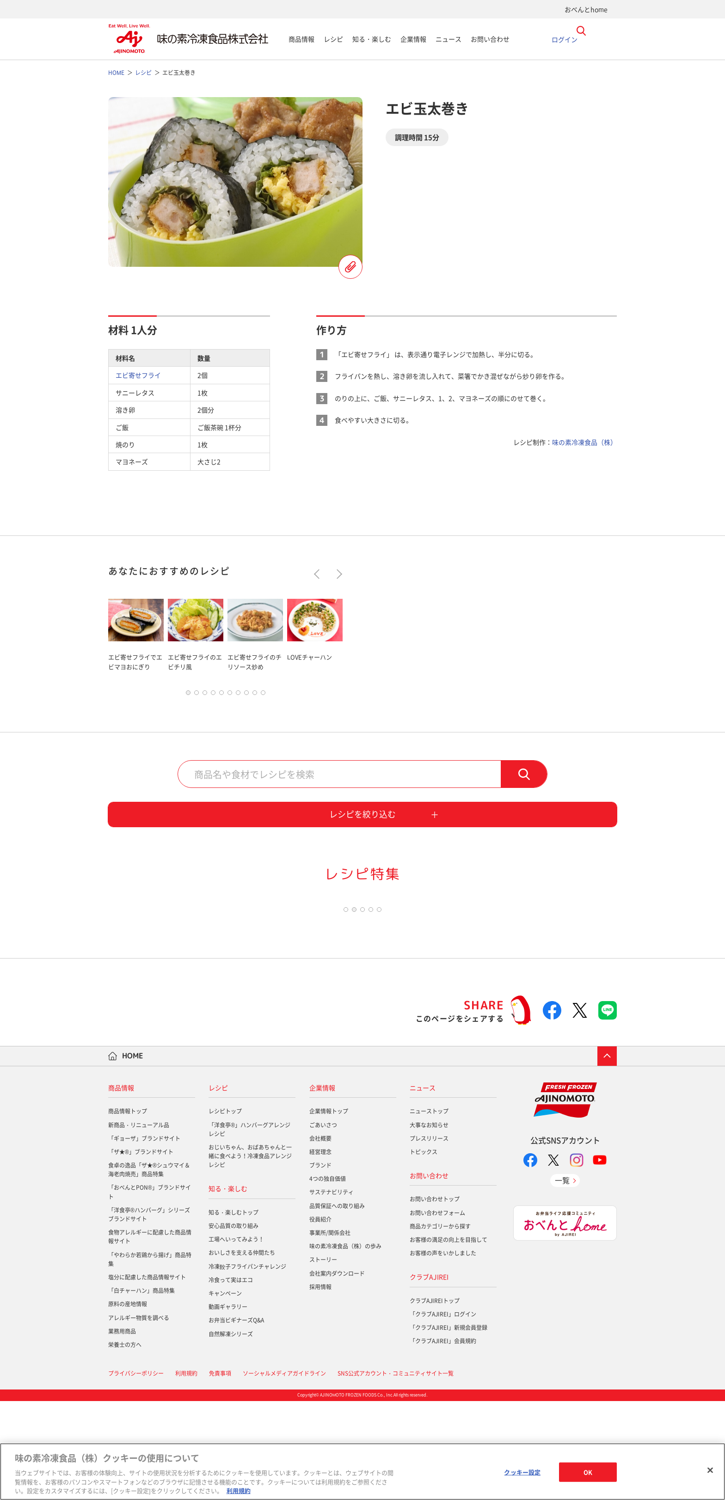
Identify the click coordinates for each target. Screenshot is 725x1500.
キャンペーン (225, 1392)
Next (337, 574)
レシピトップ (225, 1210)
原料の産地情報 (127, 1403)
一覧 (562, 1279)
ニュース (448, 38)
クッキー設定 (522, 1472)
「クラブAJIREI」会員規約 (443, 1440)
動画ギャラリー (228, 1406)
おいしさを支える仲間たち (242, 1351)
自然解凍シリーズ (231, 1432)
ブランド (320, 1264)
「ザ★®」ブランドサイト (140, 1251)
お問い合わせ (490, 38)
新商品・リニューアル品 (138, 1223)
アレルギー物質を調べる (138, 1416)
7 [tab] (238, 695)
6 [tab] (229, 695)
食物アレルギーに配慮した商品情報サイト (149, 1335)
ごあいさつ (323, 1223)
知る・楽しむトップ (233, 1311)
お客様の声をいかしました (443, 1352)
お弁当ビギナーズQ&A (236, 1419)
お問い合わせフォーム (437, 1311)
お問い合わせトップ (435, 1298)
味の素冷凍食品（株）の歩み (345, 1345)
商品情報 (301, 38)
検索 (524, 776)
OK (588, 1472)
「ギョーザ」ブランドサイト (144, 1237)
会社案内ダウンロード (337, 1372)
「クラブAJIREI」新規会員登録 (448, 1426)
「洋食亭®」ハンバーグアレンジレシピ (249, 1227)
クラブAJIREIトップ (435, 1399)
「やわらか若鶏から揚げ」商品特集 (149, 1357)
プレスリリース (429, 1237)
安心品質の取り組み (233, 1325)
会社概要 (320, 1237)
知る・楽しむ (371, 38)
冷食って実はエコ (231, 1379)
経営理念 (320, 1251)
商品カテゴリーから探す (440, 1325)
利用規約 (239, 1490)
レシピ (333, 38)
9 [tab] (254, 695)
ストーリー (323, 1358)
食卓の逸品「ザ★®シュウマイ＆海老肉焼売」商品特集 (149, 1268)
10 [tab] (263, 695)
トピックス (423, 1251)
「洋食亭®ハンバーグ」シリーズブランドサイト (149, 1313)
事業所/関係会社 (329, 1332)
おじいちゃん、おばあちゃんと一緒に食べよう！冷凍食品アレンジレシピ (250, 1255)
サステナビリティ (331, 1291)
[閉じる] (710, 1470)
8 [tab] (246, 695)
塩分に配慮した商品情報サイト (147, 1376)
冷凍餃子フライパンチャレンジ (247, 1365)
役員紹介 (320, 1318)
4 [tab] (213, 695)
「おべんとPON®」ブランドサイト (149, 1290)
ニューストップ (429, 1210)
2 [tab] (196, 695)
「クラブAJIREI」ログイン (443, 1413)
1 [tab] (188, 695)
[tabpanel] (136, 632)
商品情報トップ (127, 1210)
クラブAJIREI (429, 1375)
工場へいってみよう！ (236, 1338)
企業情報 (413, 38)
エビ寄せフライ (138, 375)
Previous (319, 574)
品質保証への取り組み (337, 1304)
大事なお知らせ (429, 1223)
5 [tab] (221, 695)
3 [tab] (205, 695)
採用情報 (320, 1386)
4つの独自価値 (327, 1277)
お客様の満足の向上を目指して (448, 1338)
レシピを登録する (350, 267)
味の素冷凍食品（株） (584, 442)
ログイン (565, 38)
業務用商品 (122, 1430)
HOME (132, 1155)
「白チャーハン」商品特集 (141, 1389)
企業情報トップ (328, 1210)
